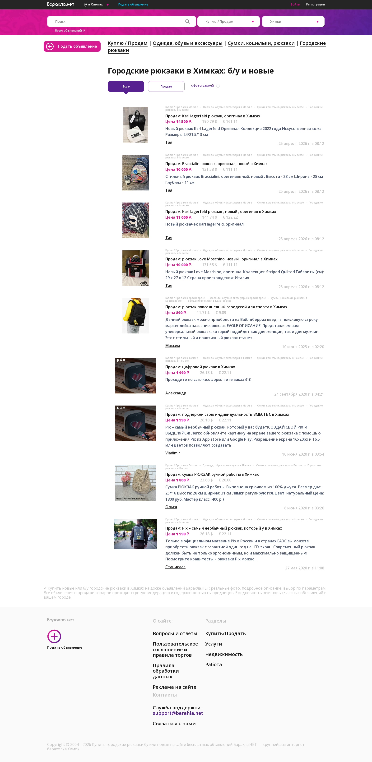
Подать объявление (133, 4)
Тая (168, 142)
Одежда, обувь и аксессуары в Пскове (227, 465)
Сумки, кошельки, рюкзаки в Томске (280, 358)
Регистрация (315, 4)
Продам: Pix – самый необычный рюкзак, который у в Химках (223, 528)
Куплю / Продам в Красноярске (185, 298)
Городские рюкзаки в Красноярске (209, 300)
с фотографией (202, 85)
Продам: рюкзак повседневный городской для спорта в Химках (226, 306)
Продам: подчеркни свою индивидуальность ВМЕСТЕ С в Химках (227, 414)
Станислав (175, 566)
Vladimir (172, 453)
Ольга (171, 506)
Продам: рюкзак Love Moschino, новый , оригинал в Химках (221, 259)
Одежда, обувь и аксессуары (188, 43)
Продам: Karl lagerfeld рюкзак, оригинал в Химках (212, 116)
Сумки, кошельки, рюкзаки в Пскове (279, 465)
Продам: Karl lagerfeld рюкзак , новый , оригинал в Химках (220, 211)
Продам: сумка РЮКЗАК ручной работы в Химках (212, 474)
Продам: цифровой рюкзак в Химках (200, 366)
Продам (166, 86)
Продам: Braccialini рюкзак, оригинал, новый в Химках (216, 163)
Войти (295, 4)
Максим (172, 345)
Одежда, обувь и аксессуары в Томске (228, 358)
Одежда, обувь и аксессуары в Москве (228, 107)
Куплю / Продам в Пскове (181, 465)
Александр (175, 393)
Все (126, 86)
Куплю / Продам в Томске (182, 358)
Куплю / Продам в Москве (182, 107)
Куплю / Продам (128, 43)
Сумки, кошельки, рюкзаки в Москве (280, 107)
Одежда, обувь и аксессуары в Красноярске (238, 298)
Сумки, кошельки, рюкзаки (261, 43)
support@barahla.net (178, 713)
